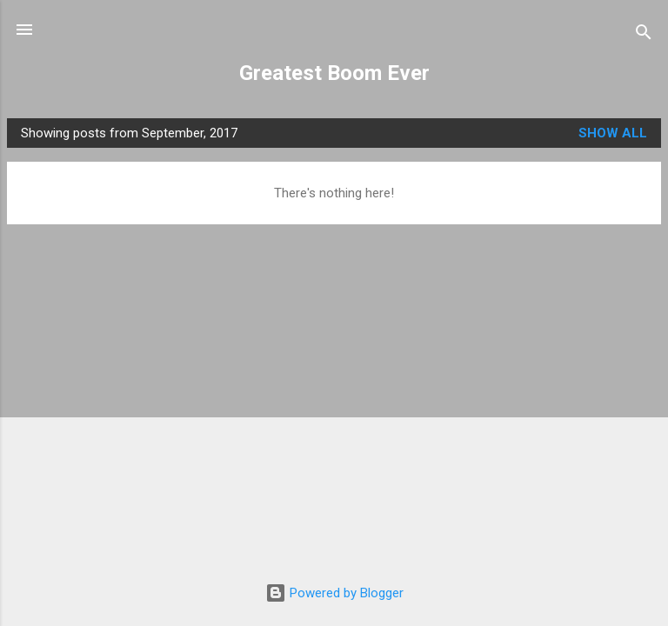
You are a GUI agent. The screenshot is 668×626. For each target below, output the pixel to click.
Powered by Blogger (334, 593)
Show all (612, 133)
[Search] (643, 35)
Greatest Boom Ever (334, 73)
